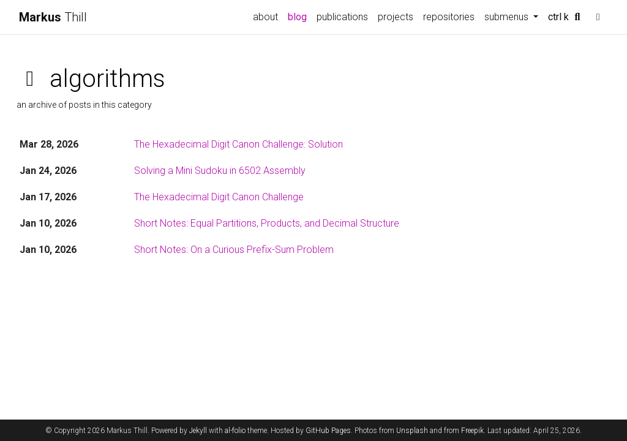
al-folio (235, 430)
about (265, 17)
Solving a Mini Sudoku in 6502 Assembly (220, 170)
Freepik (472, 430)
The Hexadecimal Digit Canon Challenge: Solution (238, 144)
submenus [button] (507, 17)
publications (342, 17)
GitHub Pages (328, 430)
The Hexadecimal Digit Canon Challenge (219, 197)
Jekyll (198, 430)
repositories (449, 17)
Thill (53, 17)
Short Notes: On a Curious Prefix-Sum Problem (234, 249)
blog (297, 17)
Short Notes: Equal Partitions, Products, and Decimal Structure (266, 223)
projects (395, 17)
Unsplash (412, 430)
